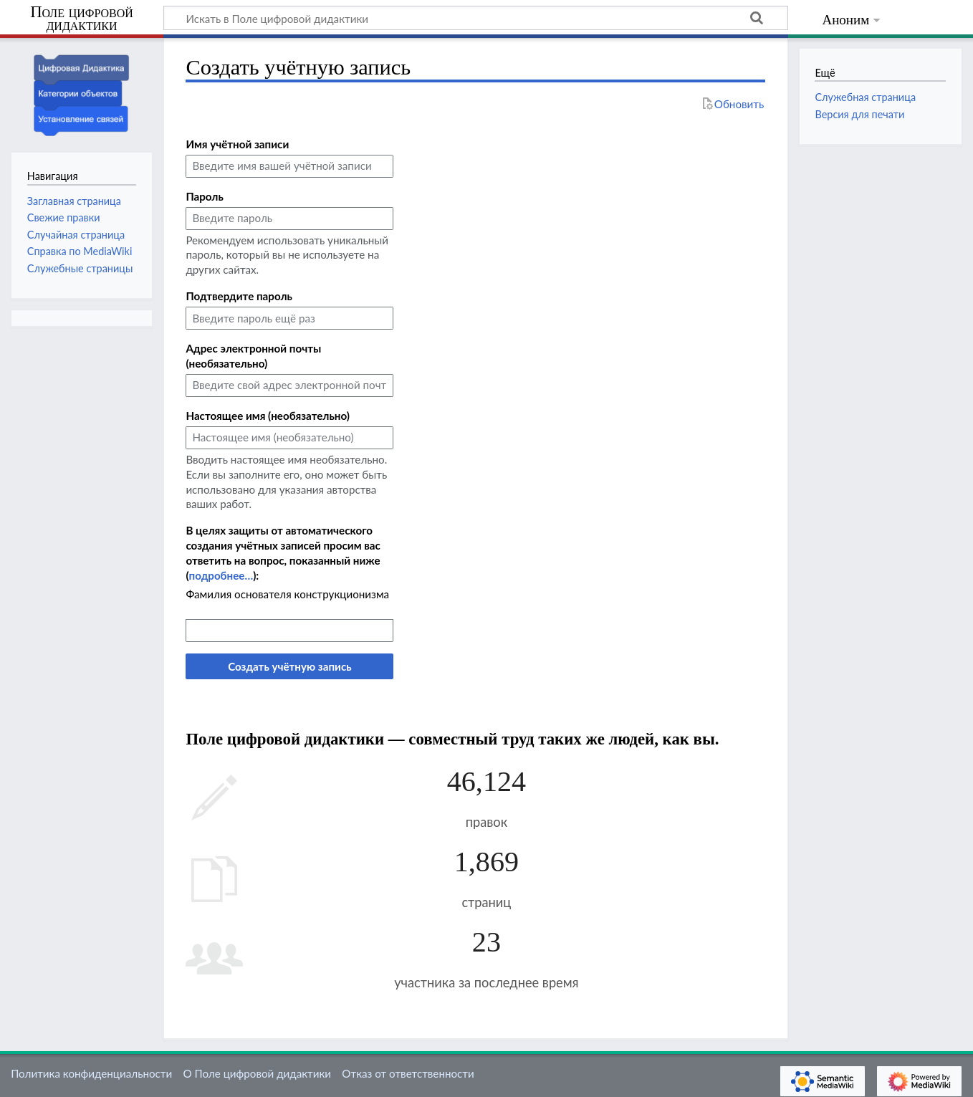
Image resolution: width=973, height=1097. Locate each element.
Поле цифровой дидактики (81, 19)
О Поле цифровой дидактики (257, 1073)
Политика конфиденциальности (91, 1073)
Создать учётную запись (289, 666)
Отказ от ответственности (408, 1073)
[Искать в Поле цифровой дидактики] (475, 17)
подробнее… (220, 575)
